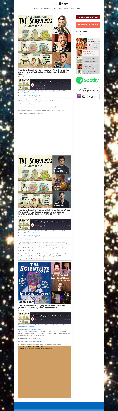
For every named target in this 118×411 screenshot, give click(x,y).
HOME (36, 8)
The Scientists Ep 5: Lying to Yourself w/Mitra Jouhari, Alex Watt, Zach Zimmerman (42, 306)
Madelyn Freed (36, 92)
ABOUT (60, 8)
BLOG (55, 8)
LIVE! (41, 8)
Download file (22, 91)
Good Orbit (81, 35)
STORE (78, 8)
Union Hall (39, 341)
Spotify (34, 95)
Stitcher (39, 95)
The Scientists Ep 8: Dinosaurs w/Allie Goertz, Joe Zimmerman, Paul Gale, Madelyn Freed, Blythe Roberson (43, 72)
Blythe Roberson (28, 92)
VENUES (66, 8)
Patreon (26, 95)
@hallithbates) (40, 113)
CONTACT (72, 8)
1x (41, 85)
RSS (30, 95)
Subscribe (37, 88)
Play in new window (32, 91)
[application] (44, 372)
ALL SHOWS (47, 8)
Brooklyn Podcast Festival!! (55, 107)
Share (43, 88)
